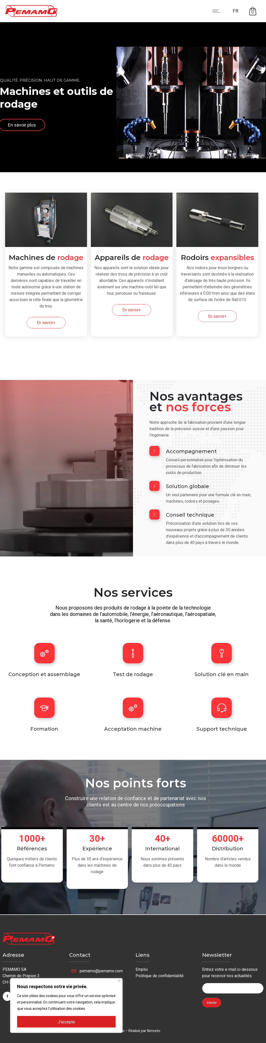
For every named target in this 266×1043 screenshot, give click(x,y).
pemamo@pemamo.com (101, 971)
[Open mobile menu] (217, 11)
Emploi (142, 969)
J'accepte (66, 1022)
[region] (66, 1005)
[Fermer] (119, 980)
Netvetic (153, 1031)
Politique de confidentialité (160, 975)
